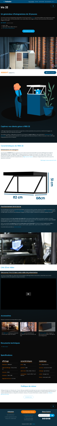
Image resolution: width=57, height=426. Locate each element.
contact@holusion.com (28, 415)
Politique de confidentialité (10, 418)
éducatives (3, 135)
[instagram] (49, 418)
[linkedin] (48, 418)
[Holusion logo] (7, 1)
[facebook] (43, 418)
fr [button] (53, 1)
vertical (33, 17)
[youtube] (46, 418)
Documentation (48, 1)
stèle (23, 333)
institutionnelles (48, 134)
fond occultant (43, 333)
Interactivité (41, 1)
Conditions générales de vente (11, 416)
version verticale (17, 227)
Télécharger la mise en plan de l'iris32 (48, 160)
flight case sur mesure (28, 156)
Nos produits (31, 1)
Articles (36, 1)
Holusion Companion (19, 211)
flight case (6, 333)
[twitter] (45, 418)
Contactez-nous (28, 397)
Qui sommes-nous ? (11, 414)
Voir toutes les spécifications (9, 28)
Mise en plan (5, 346)
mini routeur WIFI (48, 211)
